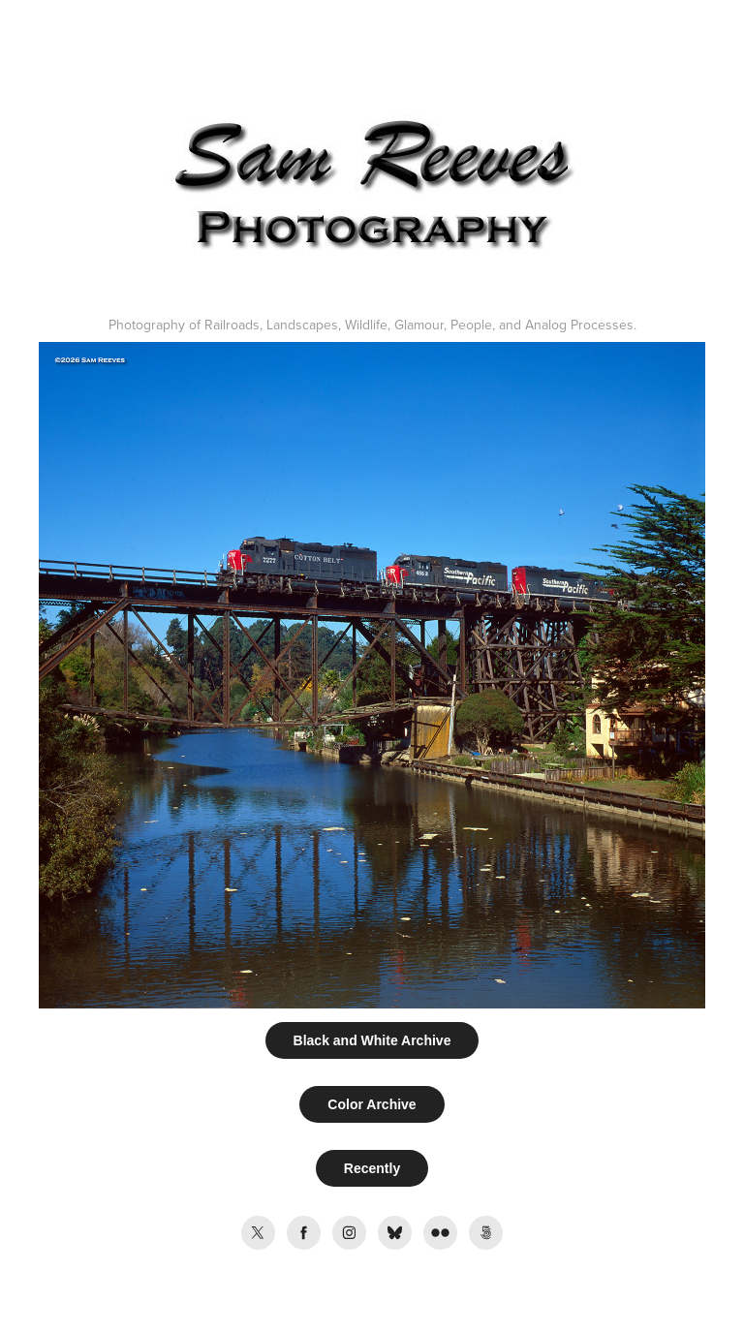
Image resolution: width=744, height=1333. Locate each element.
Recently (372, 1168)
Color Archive (371, 1104)
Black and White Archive (372, 1040)
